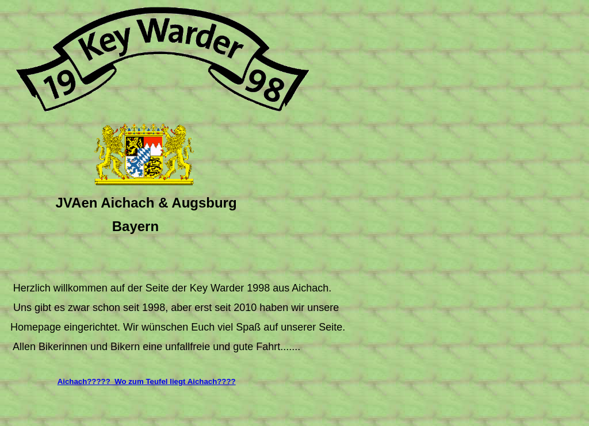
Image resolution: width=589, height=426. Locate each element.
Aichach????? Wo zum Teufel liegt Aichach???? (147, 381)
